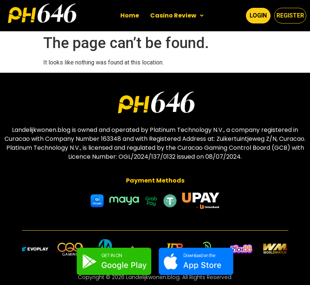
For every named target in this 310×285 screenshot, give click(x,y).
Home (129, 15)
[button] (177, 15)
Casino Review (176, 15)
